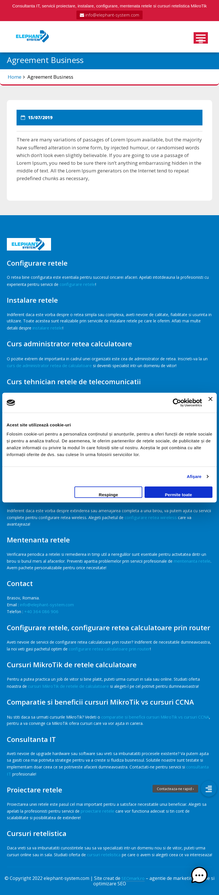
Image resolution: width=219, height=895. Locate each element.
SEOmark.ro (133, 878)
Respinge (108, 494)
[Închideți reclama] (210, 402)
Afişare (194, 476)
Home (14, 77)
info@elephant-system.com (109, 15)
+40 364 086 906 (41, 611)
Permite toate (178, 494)
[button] (201, 877)
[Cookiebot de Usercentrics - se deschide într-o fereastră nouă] (177, 402)
